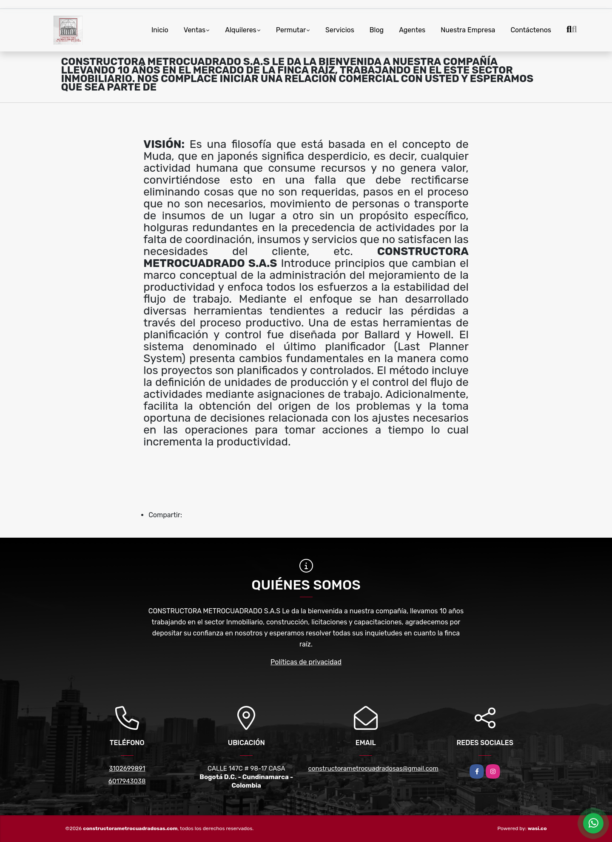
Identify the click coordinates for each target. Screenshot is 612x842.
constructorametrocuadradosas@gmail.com (373, 768)
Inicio (159, 30)
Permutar (291, 30)
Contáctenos (530, 30)
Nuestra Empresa (468, 30)
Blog (377, 30)
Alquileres (240, 30)
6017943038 (127, 781)
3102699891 (127, 768)
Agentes (412, 30)
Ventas (194, 30)
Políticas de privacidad (306, 662)
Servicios (339, 30)
